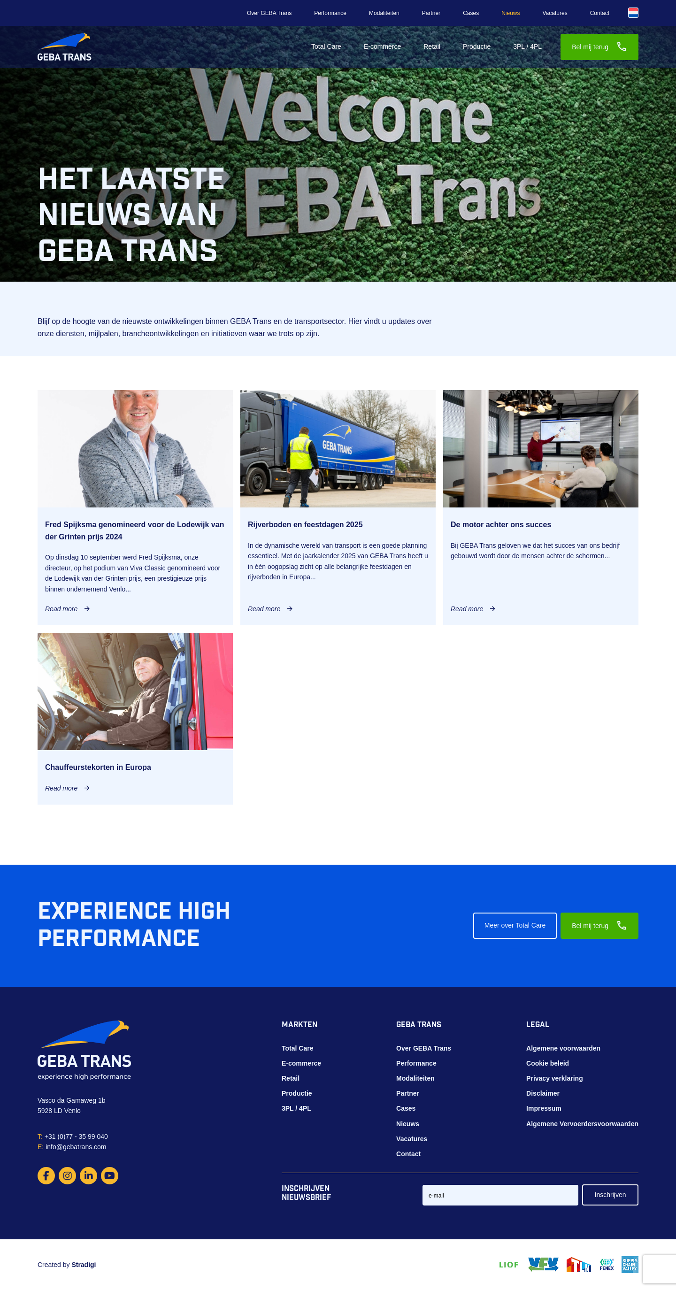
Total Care (326, 46)
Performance (330, 13)
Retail (431, 46)
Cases (471, 13)
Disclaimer (543, 1093)
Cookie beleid (547, 1063)
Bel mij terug (599, 47)
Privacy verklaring (554, 1078)
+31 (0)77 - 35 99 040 (73, 1136)
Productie (477, 46)
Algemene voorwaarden (563, 1048)
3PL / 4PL (527, 46)
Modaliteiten (384, 13)
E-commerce (382, 46)
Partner (431, 13)
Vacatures (555, 13)
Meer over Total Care (514, 925)
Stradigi (83, 1264)
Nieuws (510, 13)
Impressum (543, 1108)
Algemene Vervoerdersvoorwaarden (582, 1124)
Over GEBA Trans (269, 13)
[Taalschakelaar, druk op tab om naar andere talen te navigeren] (633, 13)
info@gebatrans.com (72, 1147)
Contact (599, 13)
